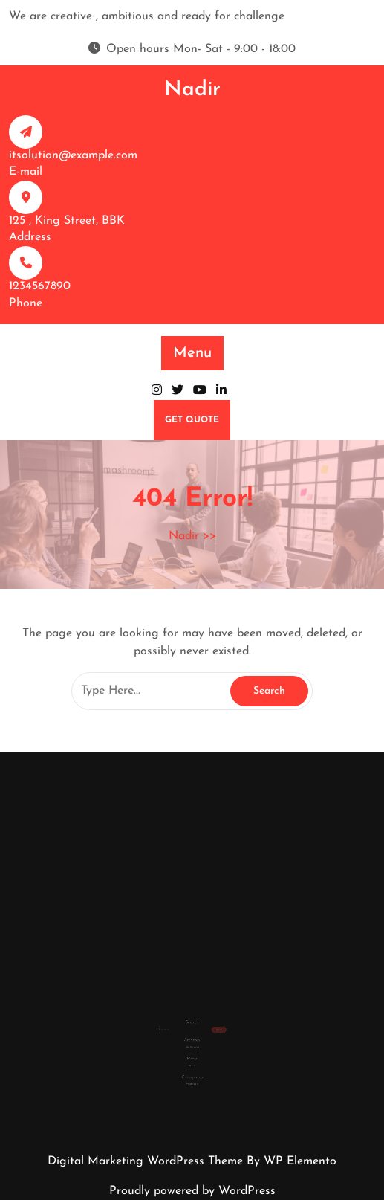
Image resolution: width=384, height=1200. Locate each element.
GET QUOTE (192, 420)
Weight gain (192, 1068)
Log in (192, 1053)
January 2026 (192, 1038)
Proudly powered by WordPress (192, 1191)
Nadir (192, 90)
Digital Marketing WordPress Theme (147, 1161)
